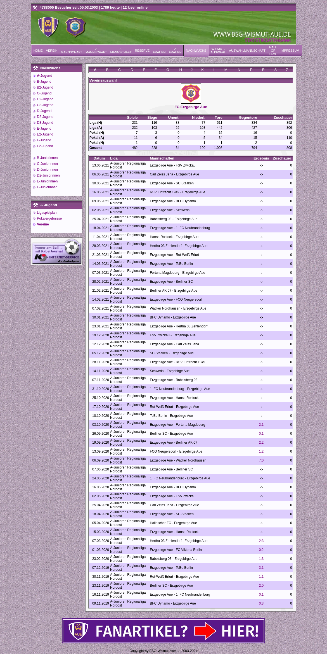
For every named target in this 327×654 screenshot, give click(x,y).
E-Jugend (43, 128)
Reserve (142, 50)
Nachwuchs (196, 50)
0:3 (261, 603)
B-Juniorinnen (47, 158)
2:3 (261, 541)
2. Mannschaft (96, 50)
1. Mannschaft (71, 50)
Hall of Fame (273, 51)
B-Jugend (43, 82)
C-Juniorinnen (47, 164)
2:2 (261, 442)
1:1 (261, 577)
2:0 (261, 586)
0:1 (261, 434)
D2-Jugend (44, 117)
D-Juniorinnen (47, 170)
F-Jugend (43, 140)
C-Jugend (43, 93)
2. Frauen (175, 50)
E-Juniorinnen (47, 181)
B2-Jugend (44, 87)
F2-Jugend (44, 146)
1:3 (261, 559)
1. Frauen (159, 50)
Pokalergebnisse (49, 218)
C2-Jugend (44, 99)
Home (38, 50)
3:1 (261, 568)
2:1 (261, 425)
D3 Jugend (44, 123)
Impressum (290, 50)
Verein (52, 50)
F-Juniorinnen (47, 187)
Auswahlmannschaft (247, 50)
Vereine (42, 224)
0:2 (261, 550)
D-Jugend (43, 111)
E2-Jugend (44, 134)
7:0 (261, 460)
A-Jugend (44, 76)
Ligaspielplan (46, 213)
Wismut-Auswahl (218, 50)
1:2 (261, 451)
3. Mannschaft (120, 50)
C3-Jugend (44, 105)
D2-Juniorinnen (48, 175)
